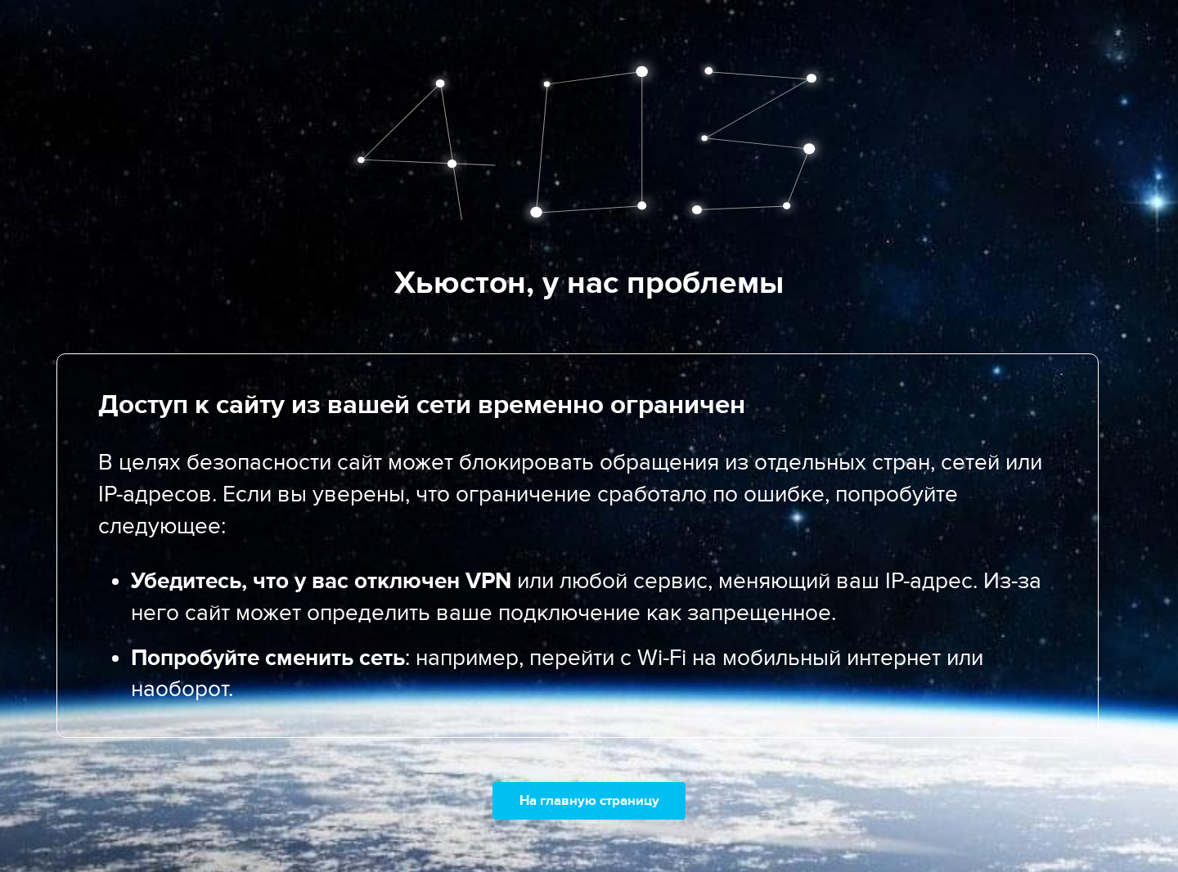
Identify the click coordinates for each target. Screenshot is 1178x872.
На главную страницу (589, 800)
